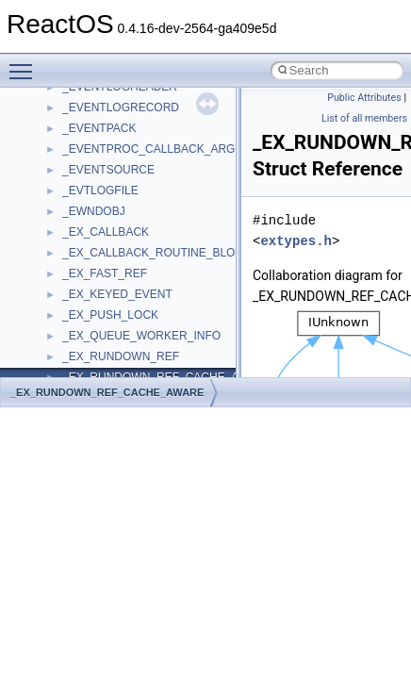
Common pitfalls (72, 135)
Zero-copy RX (67, 198)
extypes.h (296, 241)
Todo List (54, 343)
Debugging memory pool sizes (108, 156)
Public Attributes (364, 97)
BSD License (64, 301)
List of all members (364, 118)
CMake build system (83, 115)
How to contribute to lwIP (94, 94)
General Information (82, 322)
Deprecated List (71, 364)
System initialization (81, 218)
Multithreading (67, 239)
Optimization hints (77, 260)
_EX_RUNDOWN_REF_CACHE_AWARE (107, 392)
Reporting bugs (70, 177)
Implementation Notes (87, 281)
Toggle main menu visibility (25, 63)
